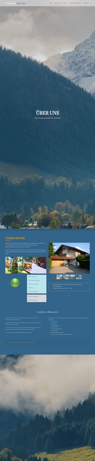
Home (50, 3)
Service (65, 3)
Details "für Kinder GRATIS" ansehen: (22, 342)
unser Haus (57, 3)
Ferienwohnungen (75, 3)
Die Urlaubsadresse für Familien (47, 118)
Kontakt (86, 3)
